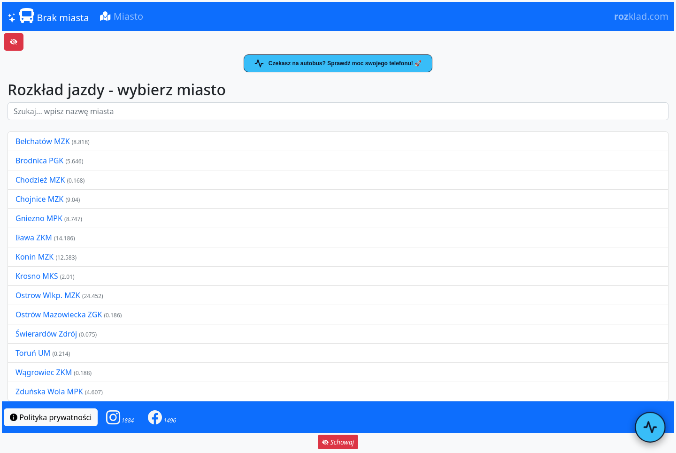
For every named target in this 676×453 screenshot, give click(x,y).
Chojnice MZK (40, 199)
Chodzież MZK (40, 180)
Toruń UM (32, 353)
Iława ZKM (33, 237)
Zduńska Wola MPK (49, 391)
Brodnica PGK (40, 160)
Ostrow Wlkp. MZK (48, 295)
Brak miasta (48, 16)
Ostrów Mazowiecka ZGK (59, 314)
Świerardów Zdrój (46, 334)
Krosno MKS (37, 276)
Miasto (121, 16)
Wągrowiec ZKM (44, 372)
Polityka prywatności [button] (51, 417)
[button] (120, 417)
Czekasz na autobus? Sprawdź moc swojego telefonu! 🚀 (338, 63)
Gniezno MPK (39, 218)
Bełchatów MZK (42, 141)
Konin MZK (34, 257)
